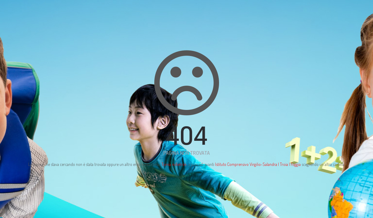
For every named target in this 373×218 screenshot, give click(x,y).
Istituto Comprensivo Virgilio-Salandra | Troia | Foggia (258, 164)
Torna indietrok (174, 164)
